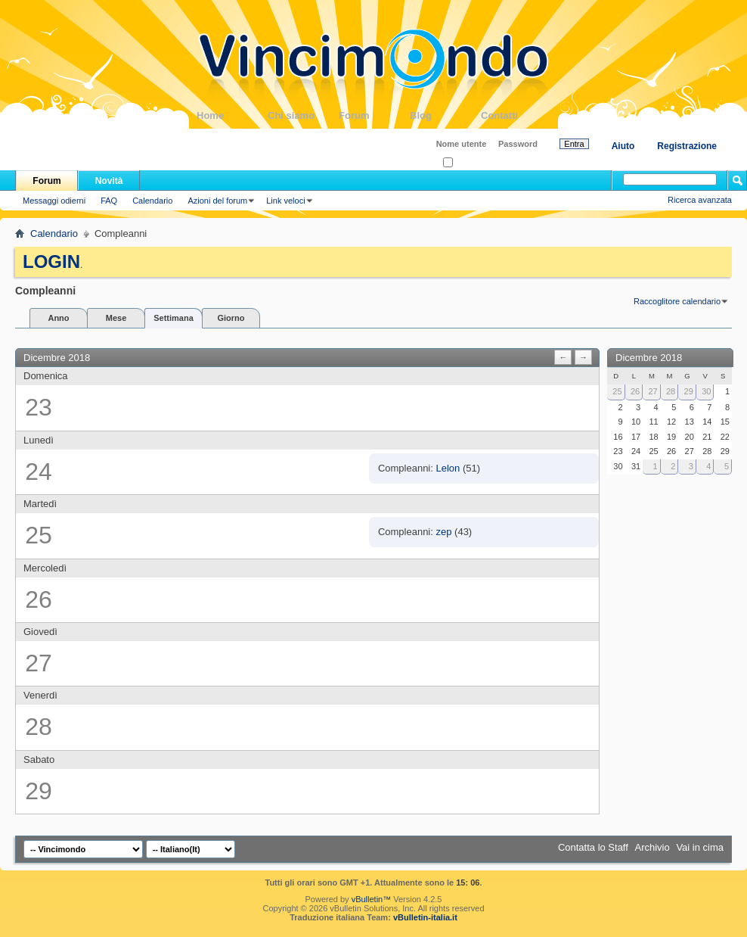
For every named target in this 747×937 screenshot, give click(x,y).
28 (670, 391)
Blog (445, 115)
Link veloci (285, 200)
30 (706, 391)
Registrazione (687, 146)
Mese (116, 317)
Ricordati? (466, 163)
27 (652, 391)
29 (688, 391)
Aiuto (623, 146)
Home (232, 115)
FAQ (109, 200)
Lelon (448, 468)
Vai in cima (700, 847)
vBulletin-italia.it (425, 917)
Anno (58, 317)
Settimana (173, 317)
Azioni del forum (217, 200)
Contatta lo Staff (593, 847)
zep (444, 531)
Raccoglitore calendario (677, 301)
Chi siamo (303, 115)
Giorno (230, 317)
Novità (109, 181)
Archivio (652, 847)
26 (635, 391)
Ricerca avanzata (700, 199)
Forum (374, 115)
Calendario (152, 200)
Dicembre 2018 (648, 357)
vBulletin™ (372, 899)
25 (616, 391)
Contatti (516, 115)
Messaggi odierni (54, 200)
